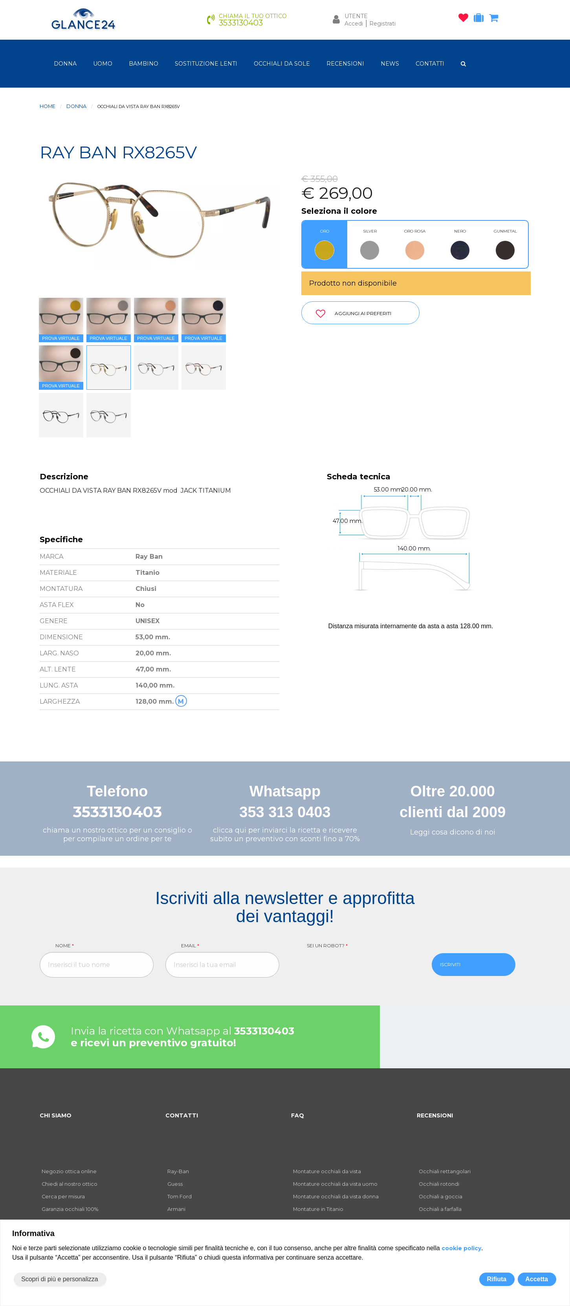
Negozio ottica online (69, 1171)
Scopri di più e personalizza (59, 1279)
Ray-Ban (178, 1171)
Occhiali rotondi (439, 1184)
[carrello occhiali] (495, 19)
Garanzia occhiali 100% (70, 1209)
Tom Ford (179, 1197)
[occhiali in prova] (481, 19)
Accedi (354, 23)
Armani (176, 1209)
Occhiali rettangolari (445, 1171)
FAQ (297, 1115)
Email (190, 945)
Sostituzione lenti (206, 63)
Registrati (382, 23)
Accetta (536, 1279)
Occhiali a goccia (440, 1197)
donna (65, 63)
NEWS (390, 63)
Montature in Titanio (318, 1209)
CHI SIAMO (55, 1115)
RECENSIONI (345, 63)
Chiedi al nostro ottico (69, 1184)
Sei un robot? (327, 945)
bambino (143, 63)
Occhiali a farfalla (440, 1209)
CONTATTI (430, 63)
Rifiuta (496, 1279)
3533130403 (117, 812)
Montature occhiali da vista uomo (335, 1184)
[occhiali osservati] (465, 19)
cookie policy (461, 1248)
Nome (64, 945)
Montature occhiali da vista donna (336, 1197)
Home (47, 106)
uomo (102, 63)
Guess (175, 1184)
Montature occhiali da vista (327, 1171)
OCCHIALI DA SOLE (282, 63)
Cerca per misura (63, 1197)
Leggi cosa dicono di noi (452, 832)
